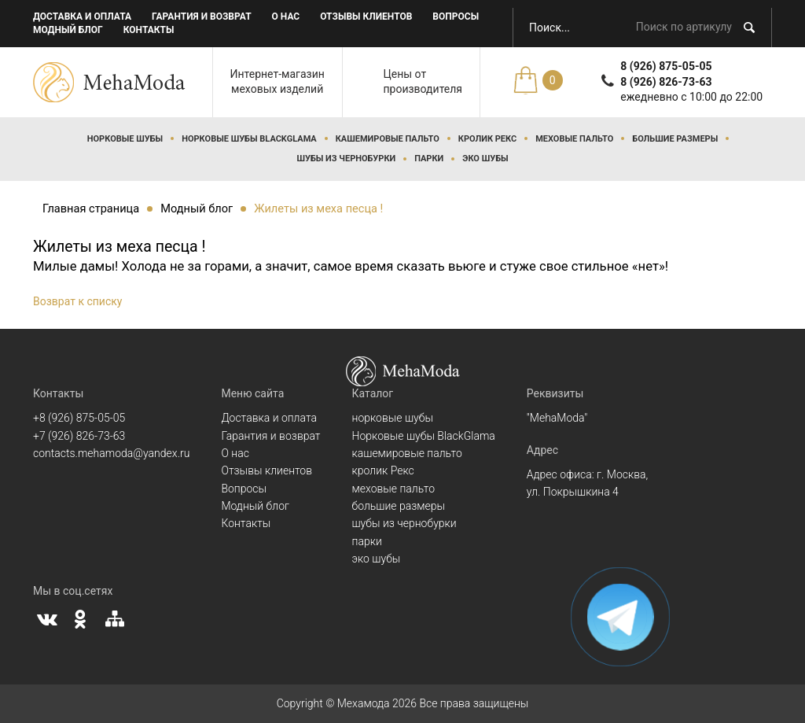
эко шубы (485, 158)
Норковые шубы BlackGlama (249, 139)
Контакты (149, 29)
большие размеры (675, 139)
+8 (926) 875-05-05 (79, 417)
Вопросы (455, 16)
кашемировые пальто (387, 139)
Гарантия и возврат (202, 16)
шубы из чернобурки (345, 158)
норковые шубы (125, 139)
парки (428, 158)
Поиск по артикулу (684, 26)
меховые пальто (574, 139)
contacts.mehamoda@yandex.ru (111, 453)
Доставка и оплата (82, 16)
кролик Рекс (487, 139)
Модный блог (68, 29)
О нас (286, 16)
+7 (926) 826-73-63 (79, 436)
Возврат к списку (77, 301)
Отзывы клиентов (366, 16)
